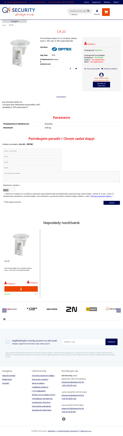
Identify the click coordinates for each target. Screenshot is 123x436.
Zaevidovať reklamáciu (41, 410)
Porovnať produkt (92, 69)
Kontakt (5, 383)
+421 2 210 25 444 (39, 2)
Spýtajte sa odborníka (101, 84)
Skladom (74, 14)
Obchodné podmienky (41, 406)
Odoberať (111, 342)
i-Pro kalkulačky (39, 391)
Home (86, 2)
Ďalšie (116, 2)
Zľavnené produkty (40, 379)
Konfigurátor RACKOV (41, 402)
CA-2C (7, 261)
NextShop (51, 431)
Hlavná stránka (8, 375)
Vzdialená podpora (40, 387)
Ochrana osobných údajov (43, 375)
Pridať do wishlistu (109, 69)
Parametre (61, 97)
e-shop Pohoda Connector (67, 431)
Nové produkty (38, 383)
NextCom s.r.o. (86, 431)
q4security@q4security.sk (17, 2)
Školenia (107, 2)
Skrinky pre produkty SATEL (43, 395)
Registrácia (96, 2)
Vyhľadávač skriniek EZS (42, 398)
